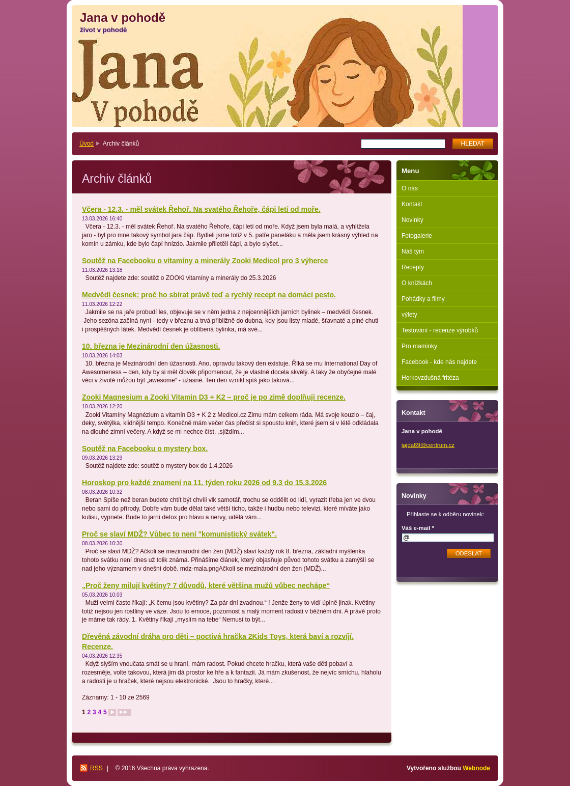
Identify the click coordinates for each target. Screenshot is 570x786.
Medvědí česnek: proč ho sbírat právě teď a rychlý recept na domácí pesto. (209, 295)
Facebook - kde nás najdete (439, 362)
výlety (409, 314)
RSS (96, 768)
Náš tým (413, 251)
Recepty (413, 267)
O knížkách (417, 283)
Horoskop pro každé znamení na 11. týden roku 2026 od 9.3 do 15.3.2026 (204, 483)
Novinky (412, 219)
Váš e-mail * (418, 528)
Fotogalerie (417, 235)
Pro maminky (419, 346)
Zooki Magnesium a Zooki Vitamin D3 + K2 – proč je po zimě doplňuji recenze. (214, 397)
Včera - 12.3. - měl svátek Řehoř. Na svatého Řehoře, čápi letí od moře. (201, 209)
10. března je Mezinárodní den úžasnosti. (151, 346)
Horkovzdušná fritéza (430, 377)
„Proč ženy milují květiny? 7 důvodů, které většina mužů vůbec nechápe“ (206, 585)
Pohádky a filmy (423, 298)
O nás (410, 188)
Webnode (476, 768)
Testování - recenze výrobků (440, 330)
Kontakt (412, 204)
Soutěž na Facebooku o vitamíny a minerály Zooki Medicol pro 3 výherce (205, 261)
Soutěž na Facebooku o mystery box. (145, 448)
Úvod (86, 143)
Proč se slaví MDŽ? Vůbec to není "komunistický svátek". (179, 534)
